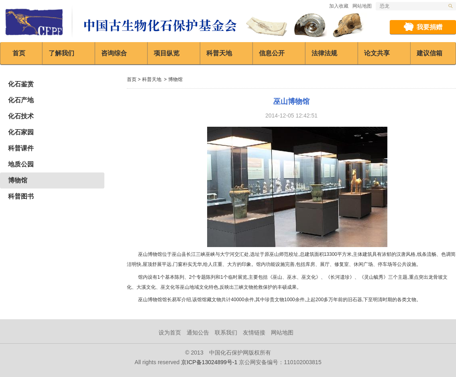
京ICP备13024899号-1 (209, 362)
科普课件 (21, 148)
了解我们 (61, 53)
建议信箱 (429, 53)
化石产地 (21, 100)
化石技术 (21, 116)
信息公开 (272, 53)
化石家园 (21, 132)
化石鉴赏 (21, 84)
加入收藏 (338, 6)
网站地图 (362, 6)
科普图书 (21, 196)
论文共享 (377, 53)
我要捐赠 (429, 27)
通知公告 (198, 332)
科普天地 (219, 53)
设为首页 (170, 332)
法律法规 (324, 53)
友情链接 (254, 332)
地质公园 (21, 164)
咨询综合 (114, 53)
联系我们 (226, 332)
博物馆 (17, 180)
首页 (18, 53)
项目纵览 (166, 53)
